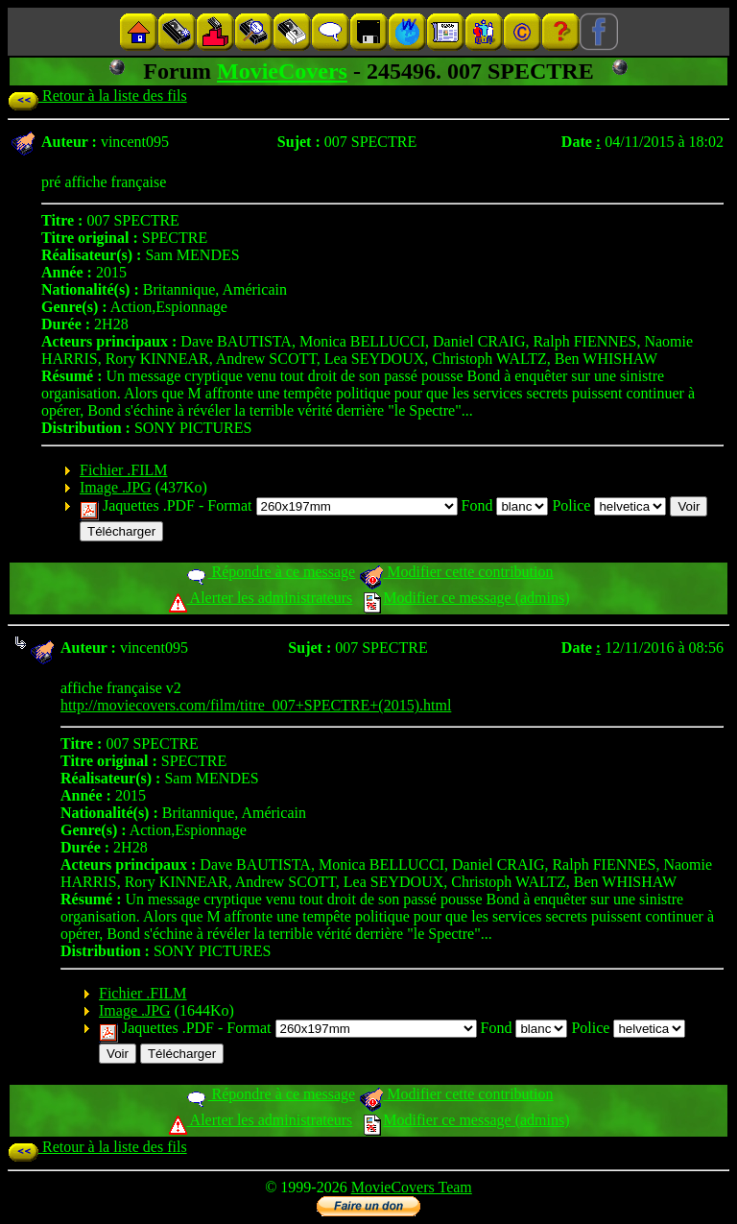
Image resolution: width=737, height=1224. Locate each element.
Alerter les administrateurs (260, 597)
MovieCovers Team (411, 1187)
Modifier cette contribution (456, 572)
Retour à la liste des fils (97, 95)
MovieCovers (282, 71)
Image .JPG (116, 487)
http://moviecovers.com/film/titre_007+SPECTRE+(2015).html (255, 705)
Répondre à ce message (270, 572)
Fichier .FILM (124, 470)
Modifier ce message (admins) (466, 597)
